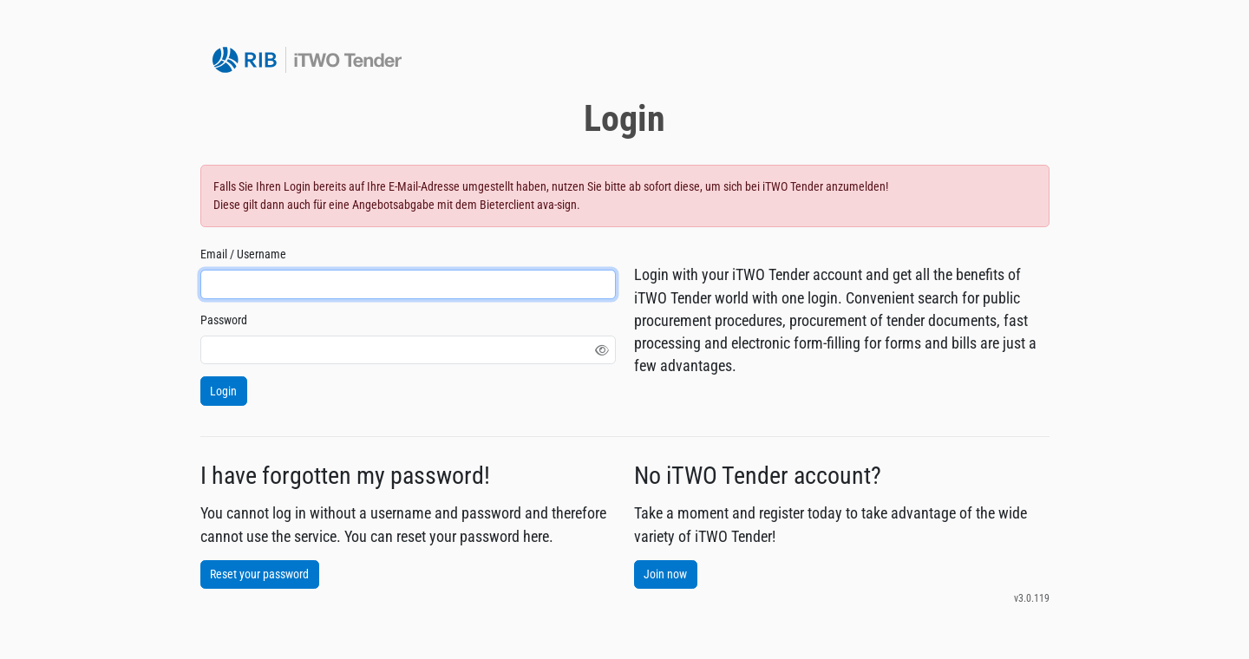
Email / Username (243, 254)
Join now (665, 574)
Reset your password (259, 574)
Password (223, 320)
